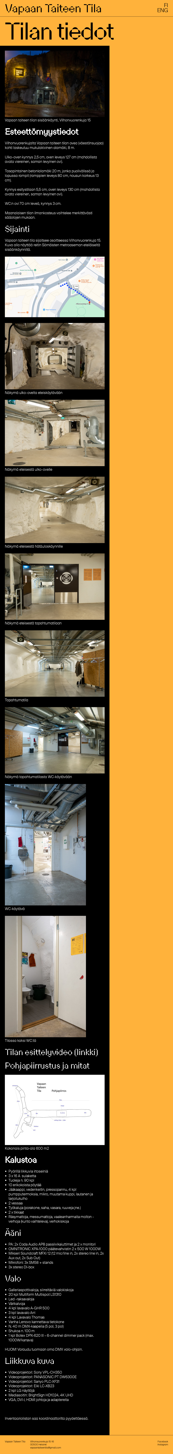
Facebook (163, 1441)
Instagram (163, 1444)
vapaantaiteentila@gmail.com (45, 1447)
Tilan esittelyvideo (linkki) (51, 1052)
